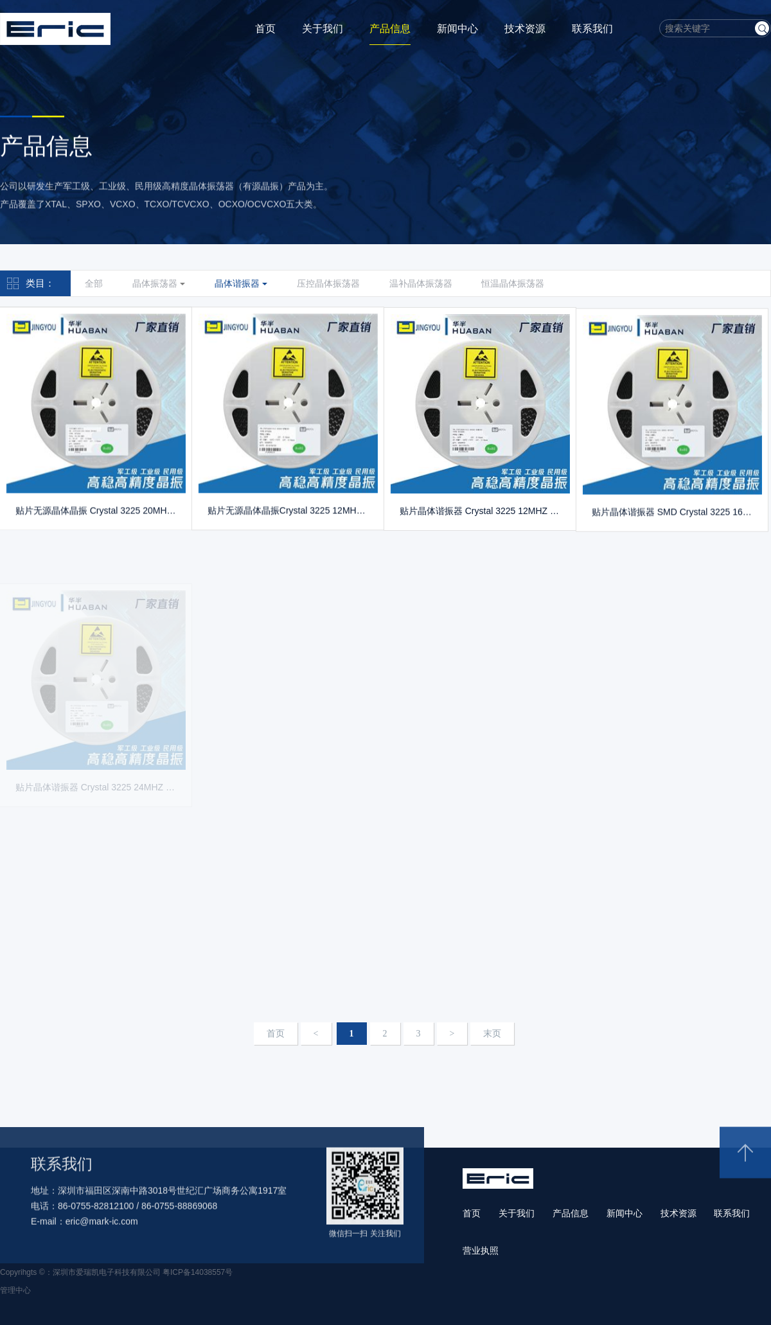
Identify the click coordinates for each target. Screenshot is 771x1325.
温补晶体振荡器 (420, 283)
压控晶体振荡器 (328, 283)
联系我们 (592, 28)
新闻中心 (457, 28)
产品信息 (390, 28)
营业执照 (481, 1250)
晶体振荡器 (158, 283)
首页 (265, 28)
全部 (94, 283)
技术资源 (524, 28)
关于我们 (322, 28)
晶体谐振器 (241, 283)
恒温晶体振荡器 (512, 283)
